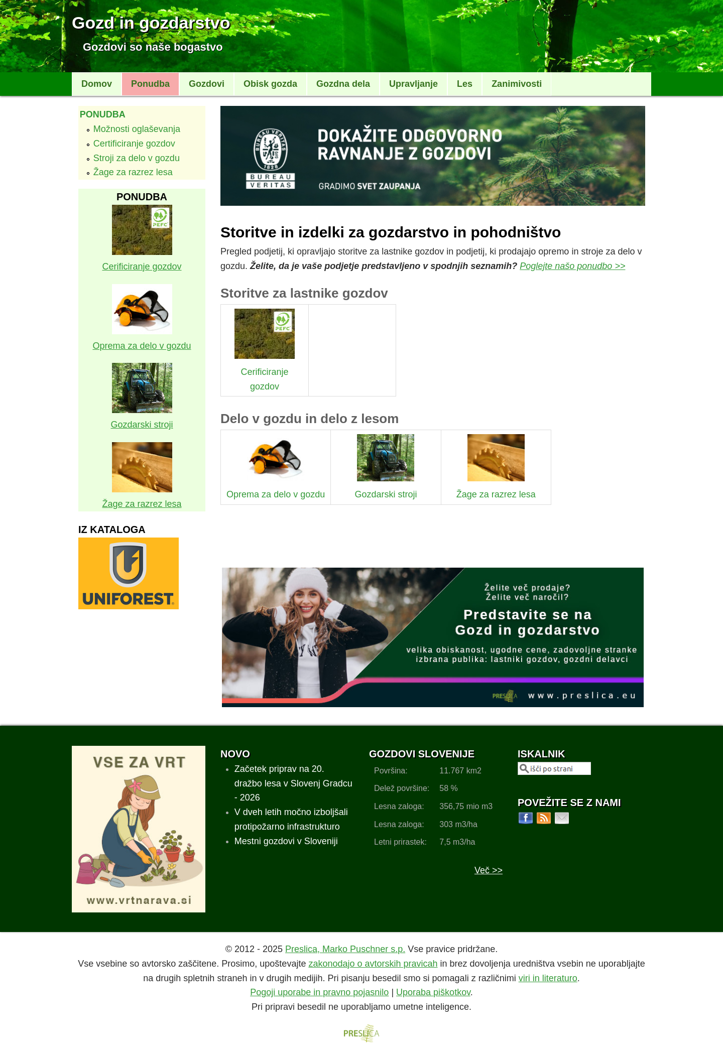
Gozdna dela (343, 84)
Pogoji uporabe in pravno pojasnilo (319, 992)
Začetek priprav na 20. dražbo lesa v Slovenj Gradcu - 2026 (293, 783)
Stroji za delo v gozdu (136, 158)
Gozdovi (206, 84)
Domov (96, 84)
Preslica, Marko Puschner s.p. (345, 949)
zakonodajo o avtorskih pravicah (372, 964)
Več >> (488, 870)
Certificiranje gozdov (134, 144)
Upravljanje (413, 84)
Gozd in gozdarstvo (151, 22)
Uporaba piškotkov (433, 992)
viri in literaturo (548, 978)
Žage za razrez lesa (133, 172)
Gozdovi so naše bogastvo (153, 47)
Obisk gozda (270, 84)
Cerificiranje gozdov (264, 371)
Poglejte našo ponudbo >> (572, 266)
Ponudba (150, 84)
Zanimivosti (517, 84)
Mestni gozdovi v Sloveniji (286, 841)
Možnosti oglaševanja (136, 129)
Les (464, 84)
